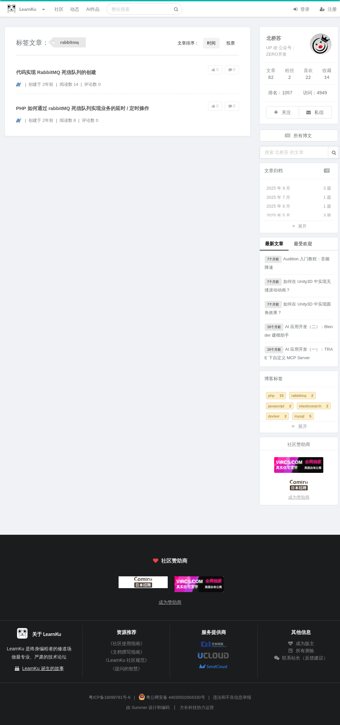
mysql (303, 416)
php (276, 395)
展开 (299, 226)
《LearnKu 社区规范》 (126, 660)
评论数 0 (92, 84)
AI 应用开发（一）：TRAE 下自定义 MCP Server (299, 353)
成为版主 (301, 643)
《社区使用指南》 (126, 643)
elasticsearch (314, 406)
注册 (328, 8)
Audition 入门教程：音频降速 (297, 263)
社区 (59, 9)
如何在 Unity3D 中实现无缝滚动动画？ (298, 285)
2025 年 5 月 (299, 215)
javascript (280, 406)
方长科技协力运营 (197, 707)
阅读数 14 (70, 84)
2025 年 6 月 (299, 206)
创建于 (40, 84)
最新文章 (274, 243)
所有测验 (301, 650)
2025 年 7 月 (299, 197)
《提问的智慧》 (126, 668)
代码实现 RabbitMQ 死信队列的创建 (56, 72)
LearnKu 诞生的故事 (43, 668)
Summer (139, 707)
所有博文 (298, 135)
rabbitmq (302, 395)
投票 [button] (230, 43)
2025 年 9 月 (299, 188)
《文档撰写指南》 (126, 652)
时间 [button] (211, 43)
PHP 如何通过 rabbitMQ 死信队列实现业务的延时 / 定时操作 (82, 108)
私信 (315, 112)
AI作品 (93, 9)
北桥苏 (273, 38)
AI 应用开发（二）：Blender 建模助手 (299, 331)
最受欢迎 (303, 243)
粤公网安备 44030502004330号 (172, 697)
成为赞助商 (299, 497)
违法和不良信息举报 (232, 697)
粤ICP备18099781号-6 (109, 697)
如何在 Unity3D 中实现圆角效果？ (298, 308)
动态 (74, 9)
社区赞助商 (170, 560)
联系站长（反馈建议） (301, 657)
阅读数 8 (68, 120)
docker (277, 416)
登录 (301, 8)
